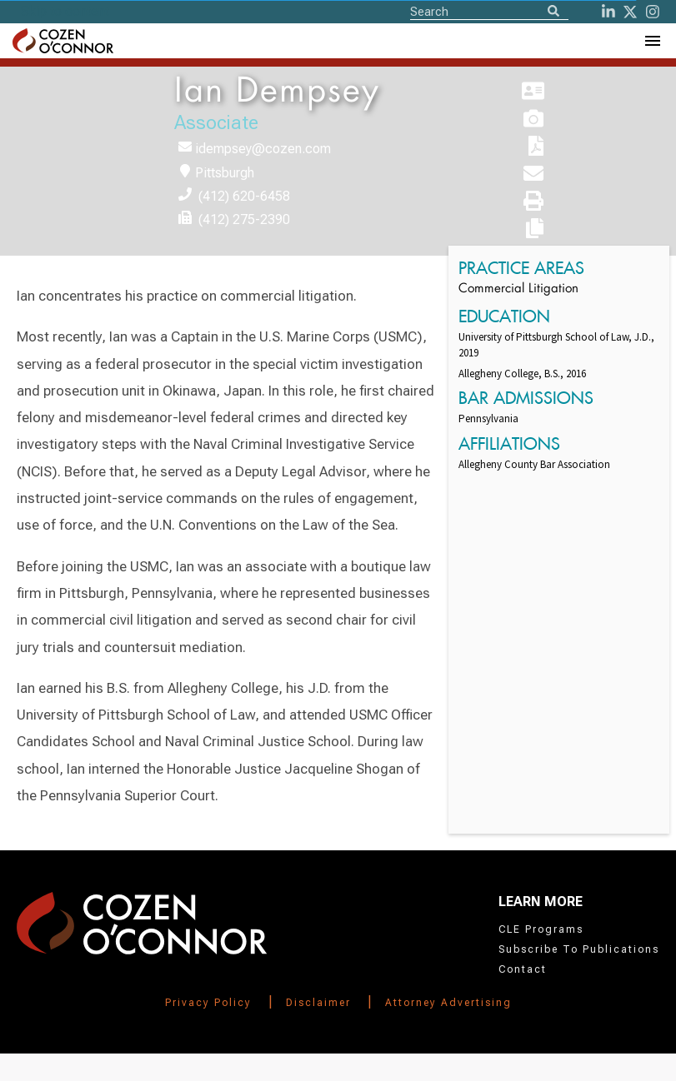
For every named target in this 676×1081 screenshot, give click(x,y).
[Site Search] (489, 11)
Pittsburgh (224, 173)
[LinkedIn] (608, 11)
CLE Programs (540, 929)
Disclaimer (318, 1003)
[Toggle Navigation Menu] (651, 40)
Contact (522, 969)
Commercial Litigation (518, 289)
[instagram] (652, 11)
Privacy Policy (208, 1003)
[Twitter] (630, 11)
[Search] (553, 12)
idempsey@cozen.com (263, 149)
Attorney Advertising (448, 1003)
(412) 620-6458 (244, 196)
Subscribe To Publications (578, 949)
